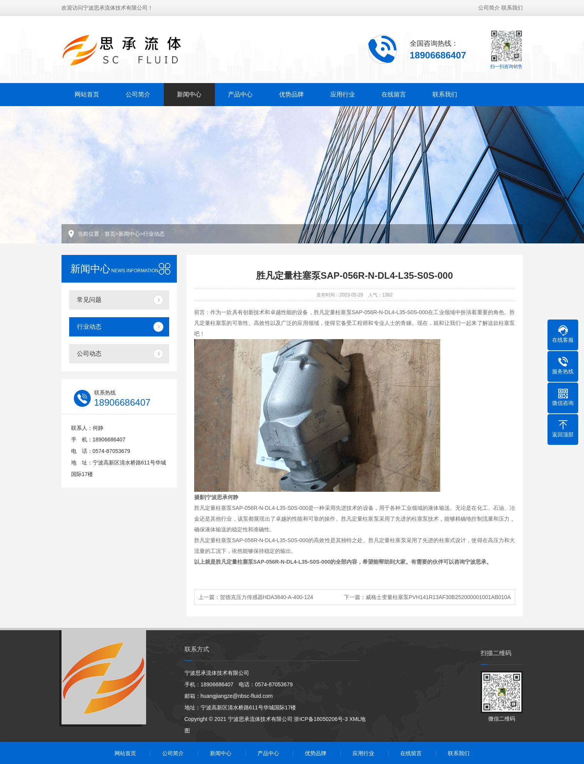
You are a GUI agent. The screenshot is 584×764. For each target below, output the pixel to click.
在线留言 (393, 94)
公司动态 (89, 353)
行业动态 (154, 234)
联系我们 (512, 7)
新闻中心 (189, 94)
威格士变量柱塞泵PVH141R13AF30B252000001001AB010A (438, 597)
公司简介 (489, 7)
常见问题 (89, 299)
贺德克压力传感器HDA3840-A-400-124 (266, 597)
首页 (110, 234)
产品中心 (240, 94)
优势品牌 (291, 94)
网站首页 (87, 94)
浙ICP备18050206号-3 (321, 719)
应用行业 (342, 94)
